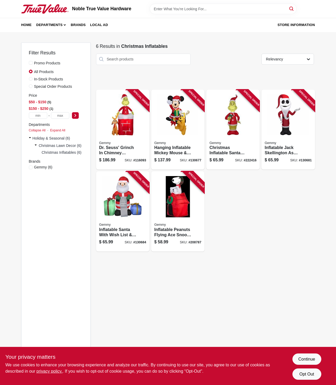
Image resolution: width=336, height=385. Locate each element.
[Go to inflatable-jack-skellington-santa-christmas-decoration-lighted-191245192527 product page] (288, 130)
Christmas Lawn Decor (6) (60, 145)
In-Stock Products (48, 79)
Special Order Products (53, 86)
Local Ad (99, 25)
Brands (78, 25)
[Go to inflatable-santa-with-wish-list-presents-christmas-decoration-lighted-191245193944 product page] (122, 211)
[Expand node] (30, 138)
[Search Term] (223, 9)
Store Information (296, 25)
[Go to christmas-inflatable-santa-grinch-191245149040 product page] (233, 130)
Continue (306, 359)
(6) (43, 167)
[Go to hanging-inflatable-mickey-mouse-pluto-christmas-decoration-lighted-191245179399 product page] (177, 130)
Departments (49, 25)
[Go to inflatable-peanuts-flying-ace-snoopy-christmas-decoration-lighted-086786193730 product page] (177, 211)
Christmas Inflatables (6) (62, 152)
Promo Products (47, 63)
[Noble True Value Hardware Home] (45, 9)
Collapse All (37, 130)
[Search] (292, 8)
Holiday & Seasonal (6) (51, 138)
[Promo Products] (31, 63)
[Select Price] (75, 115)
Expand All (57, 130)
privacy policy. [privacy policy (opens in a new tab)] (49, 371)
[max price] (60, 115)
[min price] (38, 115)
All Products (44, 71)
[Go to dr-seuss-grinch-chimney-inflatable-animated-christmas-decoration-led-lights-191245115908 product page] (122, 130)
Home (26, 25)
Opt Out (306, 374)
